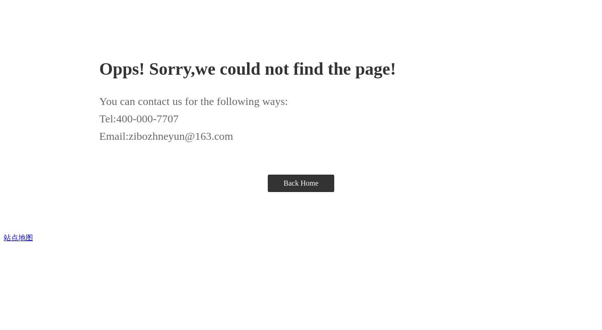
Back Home (301, 183)
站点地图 (18, 238)
